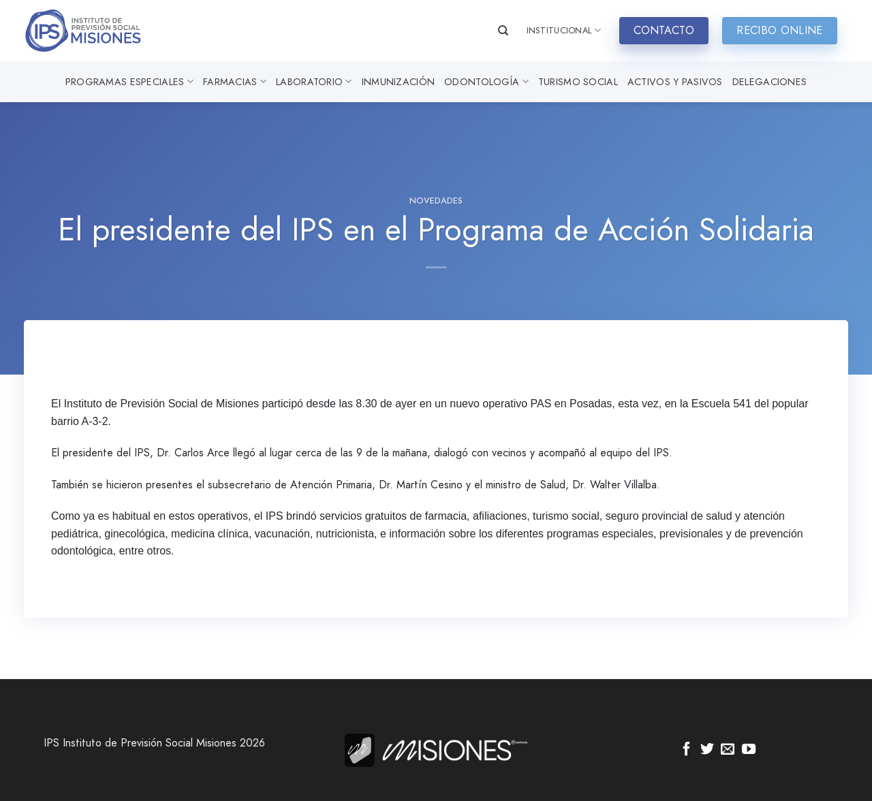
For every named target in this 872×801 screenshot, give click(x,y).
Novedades (436, 200)
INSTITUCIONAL (564, 30)
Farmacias (234, 82)
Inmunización (398, 82)
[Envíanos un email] (727, 749)
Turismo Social (578, 82)
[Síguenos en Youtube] (749, 749)
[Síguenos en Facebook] (687, 749)
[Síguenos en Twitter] (707, 749)
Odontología (486, 82)
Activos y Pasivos (675, 82)
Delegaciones (769, 82)
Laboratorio (314, 82)
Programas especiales (129, 82)
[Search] (503, 31)
